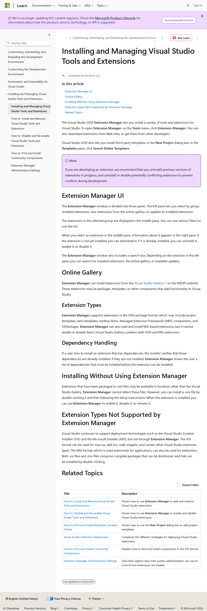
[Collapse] (49, 34)
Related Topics (74, 112)
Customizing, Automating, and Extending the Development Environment (116, 38)
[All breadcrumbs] (65, 38)
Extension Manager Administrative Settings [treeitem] (25, 167)
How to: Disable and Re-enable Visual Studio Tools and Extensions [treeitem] (30, 140)
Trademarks (166, 608)
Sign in (198, 5)
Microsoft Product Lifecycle (115, 18)
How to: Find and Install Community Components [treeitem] (27, 155)
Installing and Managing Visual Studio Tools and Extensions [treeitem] (31, 108)
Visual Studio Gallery (148, 283)
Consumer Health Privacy (114, 608)
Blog (53, 608)
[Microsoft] (7, 5)
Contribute (70, 608)
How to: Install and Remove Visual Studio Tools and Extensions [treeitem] (28, 123)
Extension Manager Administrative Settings (90, 561)
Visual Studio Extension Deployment (86, 537)
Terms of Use (146, 608)
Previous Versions (35, 608)
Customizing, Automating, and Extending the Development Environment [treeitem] (27, 57)
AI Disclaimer (11, 608)
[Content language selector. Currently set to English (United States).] (21, 598)
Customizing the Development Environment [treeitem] (27, 71)
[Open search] (188, 5)
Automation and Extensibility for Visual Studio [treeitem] (28, 84)
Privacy (86, 608)
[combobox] (28, 43)
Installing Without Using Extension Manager (92, 102)
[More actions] (197, 38)
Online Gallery (73, 96)
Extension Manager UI (78, 91)
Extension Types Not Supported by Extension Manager (98, 107)
